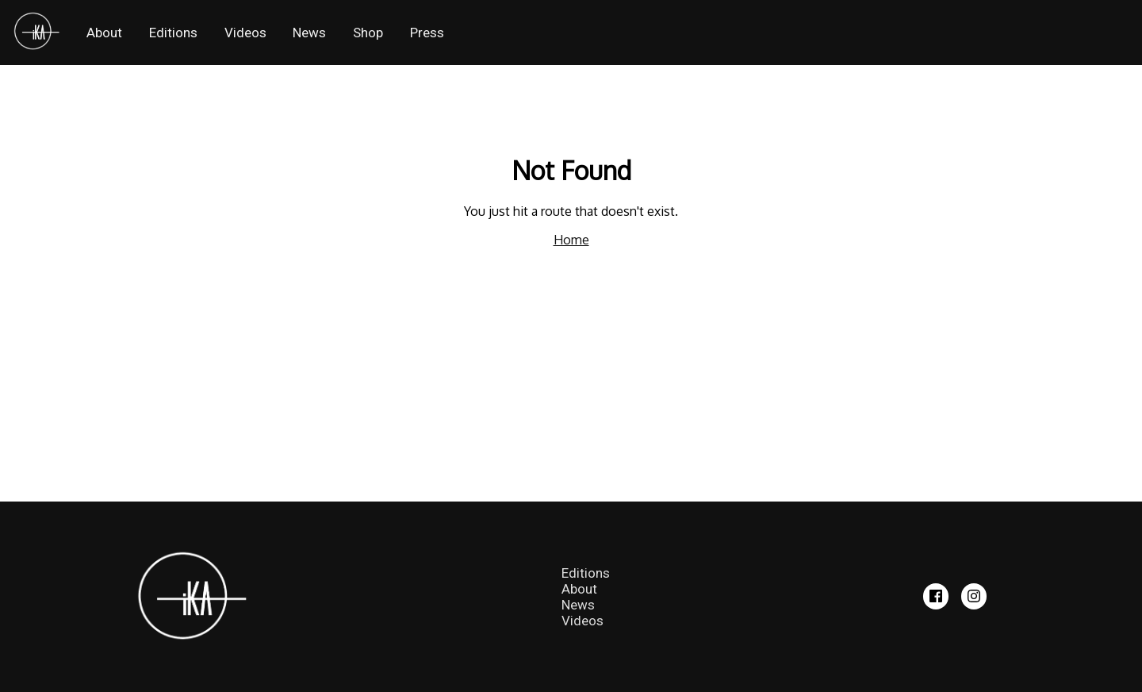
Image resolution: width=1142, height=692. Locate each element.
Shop (368, 32)
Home (571, 240)
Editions (173, 32)
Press (427, 32)
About (104, 32)
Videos (245, 32)
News (309, 32)
